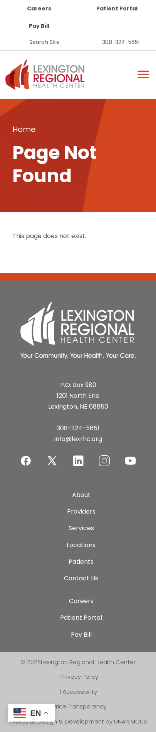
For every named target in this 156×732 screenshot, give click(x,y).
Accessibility (79, 692)
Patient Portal (117, 8)
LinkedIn (78, 455)
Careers (39, 8)
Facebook (26, 455)
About (81, 494)
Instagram (104, 455)
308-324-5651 (120, 42)
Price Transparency (79, 706)
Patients (81, 561)
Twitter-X (52, 460)
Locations (81, 545)
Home (24, 129)
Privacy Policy (79, 677)
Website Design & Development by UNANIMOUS (79, 721)
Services (81, 528)
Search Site (44, 42)
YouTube (130, 455)
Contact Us (81, 578)
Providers (81, 511)
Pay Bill (39, 26)
